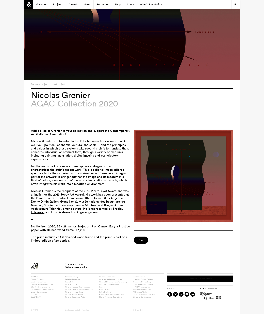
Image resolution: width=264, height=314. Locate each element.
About (130, 4)
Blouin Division (37, 279)
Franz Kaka (69, 281)
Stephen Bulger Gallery (143, 279)
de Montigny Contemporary (42, 289)
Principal (86, 310)
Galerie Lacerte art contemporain (79, 289)
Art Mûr (34, 276)
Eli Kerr (34, 294)
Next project (58, 84)
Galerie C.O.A (71, 284)
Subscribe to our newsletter (200, 278)
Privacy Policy (139, 310)
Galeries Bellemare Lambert (111, 279)
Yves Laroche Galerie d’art (144, 294)
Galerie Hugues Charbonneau (77, 286)
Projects (58, 4)
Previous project (39, 84)
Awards (73, 4)
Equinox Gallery (71, 276)
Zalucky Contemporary (143, 297)
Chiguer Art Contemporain (42, 284)
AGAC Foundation (151, 4)
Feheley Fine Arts (72, 279)
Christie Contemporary (40, 286)
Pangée (102, 286)
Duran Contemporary (40, 292)
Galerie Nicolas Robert (74, 292)
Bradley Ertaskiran (38, 281)
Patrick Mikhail (105, 292)
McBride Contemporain (109, 284)
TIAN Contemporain (141, 286)
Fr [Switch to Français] (235, 4)
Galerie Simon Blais (107, 276)
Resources (102, 4)
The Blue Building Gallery (144, 284)
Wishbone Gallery (140, 292)
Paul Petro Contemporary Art (111, 294)
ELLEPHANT (36, 297)
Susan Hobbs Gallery (142, 281)
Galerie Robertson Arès (75, 297)
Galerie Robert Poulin (74, 294)
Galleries (41, 4)
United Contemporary (142, 289)
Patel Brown (104, 289)
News (87, 4)
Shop (118, 4)
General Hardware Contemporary (113, 281)
